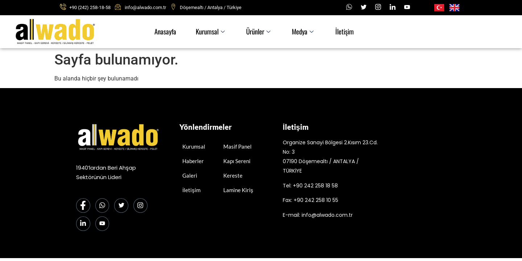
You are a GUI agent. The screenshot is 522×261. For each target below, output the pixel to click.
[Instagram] (378, 7)
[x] (363, 7)
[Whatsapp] (349, 7)
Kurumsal (206, 32)
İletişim (348, 32)
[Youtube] (407, 7)
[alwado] (434, 175)
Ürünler (257, 32)
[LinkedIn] (392, 7)
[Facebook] (83, 206)
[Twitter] (122, 206)
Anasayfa (159, 32)
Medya (304, 32)
